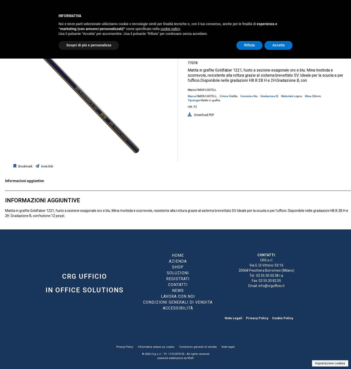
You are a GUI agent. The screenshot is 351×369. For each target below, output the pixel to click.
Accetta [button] (278, 45)
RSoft (190, 358)
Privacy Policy (257, 318)
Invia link (46, 166)
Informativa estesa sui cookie (156, 346)
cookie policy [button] (170, 29)
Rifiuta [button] (249, 45)
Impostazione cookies (330, 363)
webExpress (176, 358)
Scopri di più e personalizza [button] (88, 45)
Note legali (228, 346)
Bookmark (25, 166)
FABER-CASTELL (206, 90)
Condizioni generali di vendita (198, 346)
